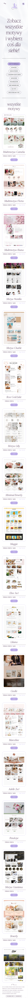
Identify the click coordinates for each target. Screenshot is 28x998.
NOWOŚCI (14, 67)
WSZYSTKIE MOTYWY (14, 92)
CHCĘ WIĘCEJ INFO (10, 996)
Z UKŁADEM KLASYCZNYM (14, 74)
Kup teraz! (22, 156)
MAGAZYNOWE (14, 71)
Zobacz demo (9, 401)
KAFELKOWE (14, 78)
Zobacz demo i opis (9, 156)
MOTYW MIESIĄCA (14, 64)
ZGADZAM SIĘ (18, 996)
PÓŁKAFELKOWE (14, 81)
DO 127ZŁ (14, 89)
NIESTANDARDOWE (14, 85)
